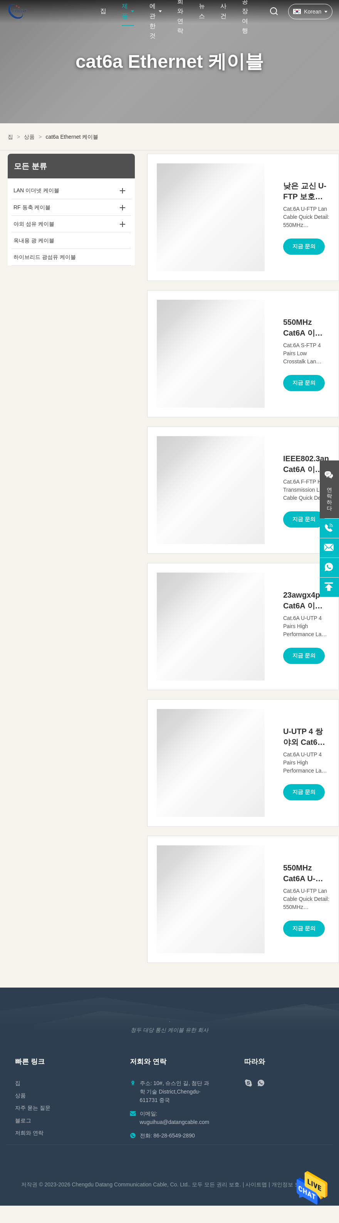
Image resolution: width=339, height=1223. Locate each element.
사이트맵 (256, 1184)
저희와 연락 (29, 1133)
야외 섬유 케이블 (33, 224)
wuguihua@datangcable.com (175, 1122)
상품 (29, 137)
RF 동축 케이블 (31, 207)
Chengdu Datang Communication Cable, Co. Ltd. (130, 1184)
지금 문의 (304, 246)
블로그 (23, 1120)
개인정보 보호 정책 (295, 1184)
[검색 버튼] (273, 12)
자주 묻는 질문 (32, 1108)
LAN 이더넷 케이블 (36, 190)
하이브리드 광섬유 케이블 (44, 257)
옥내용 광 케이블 (33, 240)
